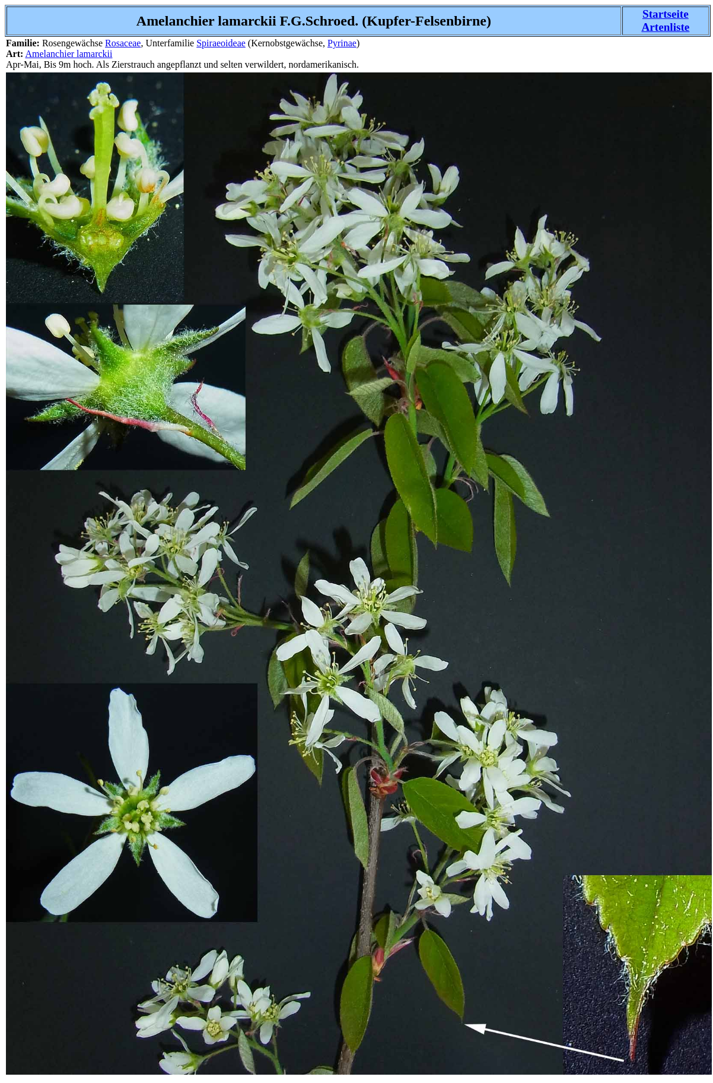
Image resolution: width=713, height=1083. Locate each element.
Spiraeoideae (221, 43)
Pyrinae (341, 43)
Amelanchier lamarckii (68, 54)
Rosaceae (123, 43)
